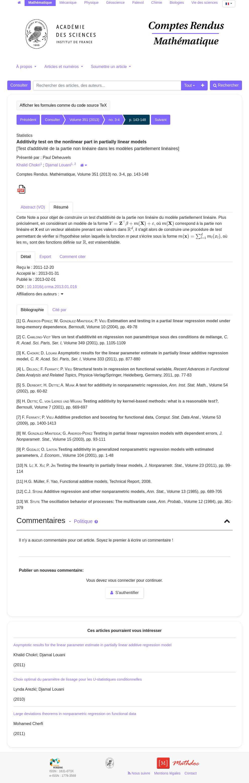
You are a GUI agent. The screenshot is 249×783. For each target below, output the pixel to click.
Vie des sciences (205, 3)
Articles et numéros (62, 66)
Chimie (156, 3)
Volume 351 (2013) (84, 120)
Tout (188, 85)
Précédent (28, 120)
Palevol (138, 3)
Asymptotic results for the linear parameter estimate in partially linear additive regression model (93, 645)
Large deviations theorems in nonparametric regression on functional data (75, 713)
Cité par (59, 310)
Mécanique (68, 3)
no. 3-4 (114, 120)
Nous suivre (139, 773)
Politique (86, 521)
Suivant (161, 120)
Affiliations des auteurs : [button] (40, 294)
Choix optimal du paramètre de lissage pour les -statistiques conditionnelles (78, 679)
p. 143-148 (137, 120)
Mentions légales (167, 773)
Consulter (19, 85)
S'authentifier (124, 593)
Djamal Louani (58, 165)
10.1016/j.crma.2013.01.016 (52, 287)
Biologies (177, 3)
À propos (24, 66)
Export (45, 256)
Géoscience (115, 3)
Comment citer (73, 256)
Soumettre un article (109, 66)
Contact (191, 773)
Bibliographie (32, 310)
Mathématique (40, 3)
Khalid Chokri (28, 165)
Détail (26, 256)
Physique (91, 3)
